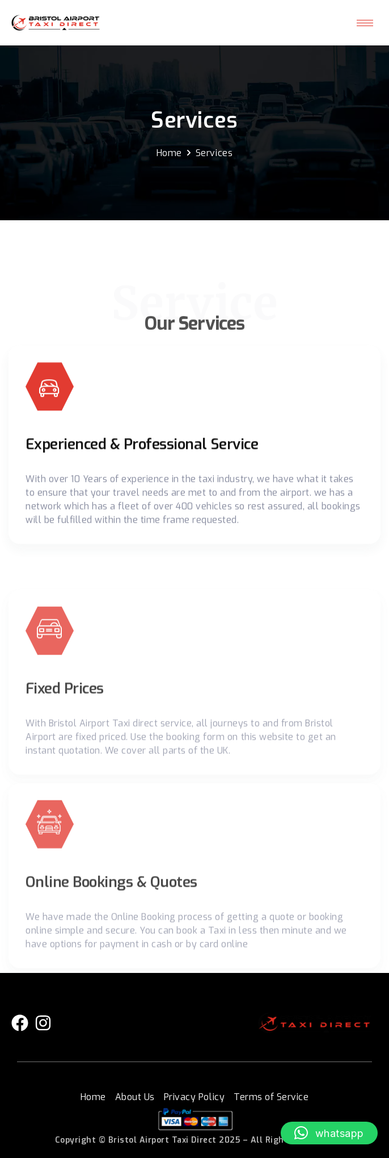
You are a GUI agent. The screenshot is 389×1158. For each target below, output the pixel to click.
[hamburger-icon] (365, 23)
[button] (329, 1133)
